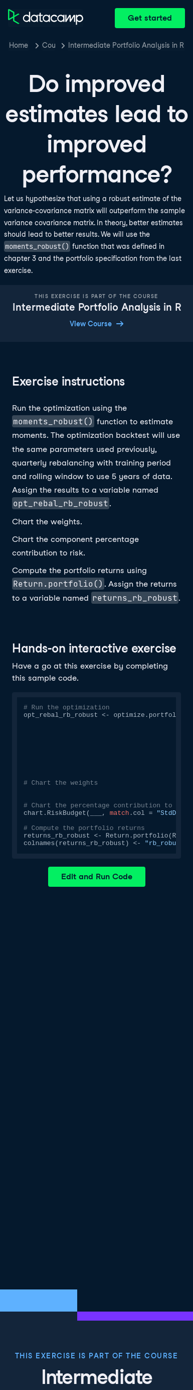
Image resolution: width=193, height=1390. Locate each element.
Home (18, 45)
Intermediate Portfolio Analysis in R (126, 45)
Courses (48, 45)
